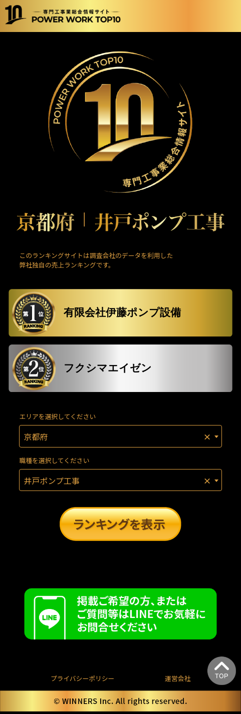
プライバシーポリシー (83, 678)
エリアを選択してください (57, 416)
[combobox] (120, 436)
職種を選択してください (54, 460)
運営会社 (177, 678)
